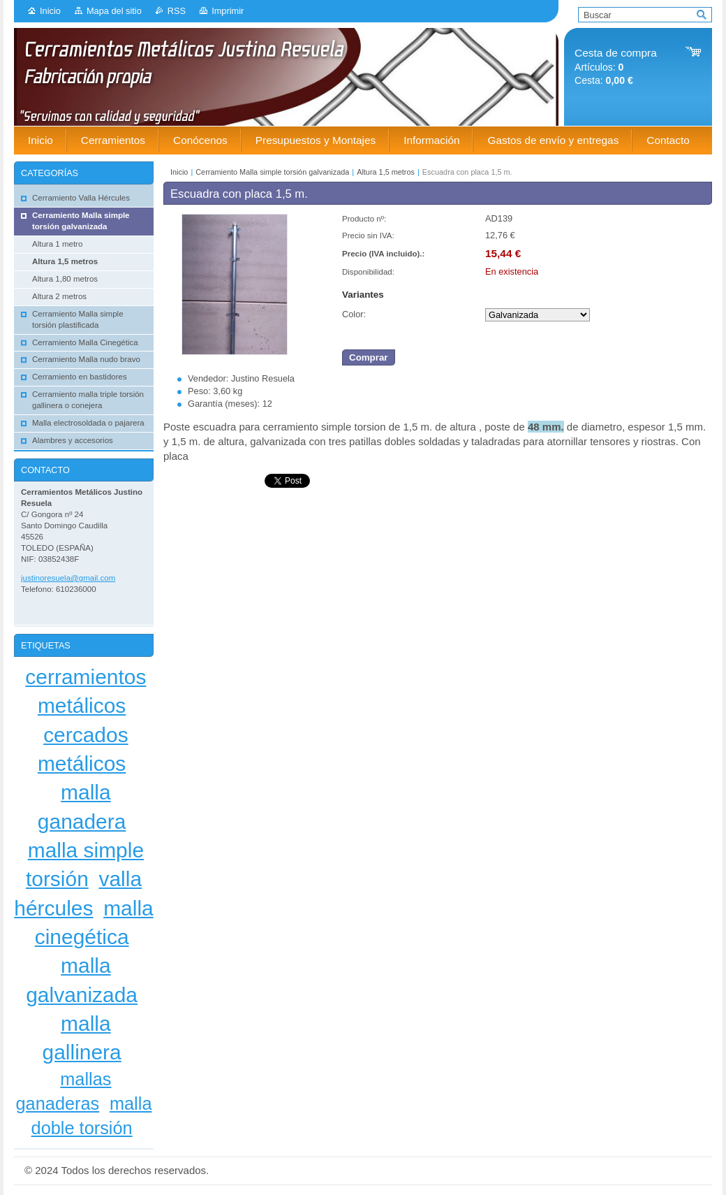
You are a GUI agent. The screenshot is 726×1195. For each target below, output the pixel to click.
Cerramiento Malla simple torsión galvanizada (272, 172)
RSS (177, 11)
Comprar (368, 357)
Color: (354, 314)
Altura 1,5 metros (386, 172)
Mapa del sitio (114, 11)
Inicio (50, 11)
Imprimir (228, 11)
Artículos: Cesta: (616, 67)
